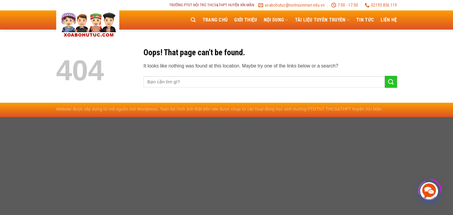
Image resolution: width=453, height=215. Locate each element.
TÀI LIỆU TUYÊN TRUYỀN (322, 20)
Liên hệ (389, 20)
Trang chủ (215, 20)
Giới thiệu (245, 20)
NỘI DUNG (276, 20)
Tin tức (365, 20)
